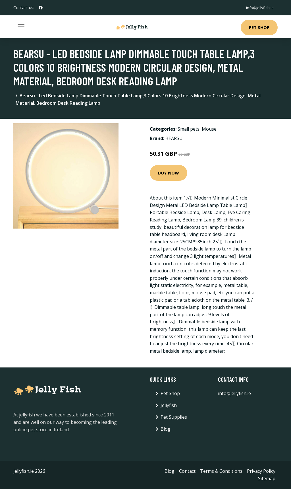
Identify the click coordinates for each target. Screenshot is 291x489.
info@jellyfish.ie (259, 7)
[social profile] (40, 7)
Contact (187, 471)
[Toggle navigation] (21, 26)
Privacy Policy (261, 471)
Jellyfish (169, 405)
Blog (166, 429)
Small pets (188, 129)
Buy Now (168, 173)
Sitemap (266, 478)
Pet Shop (259, 27)
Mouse (209, 129)
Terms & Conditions (221, 471)
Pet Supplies (174, 417)
